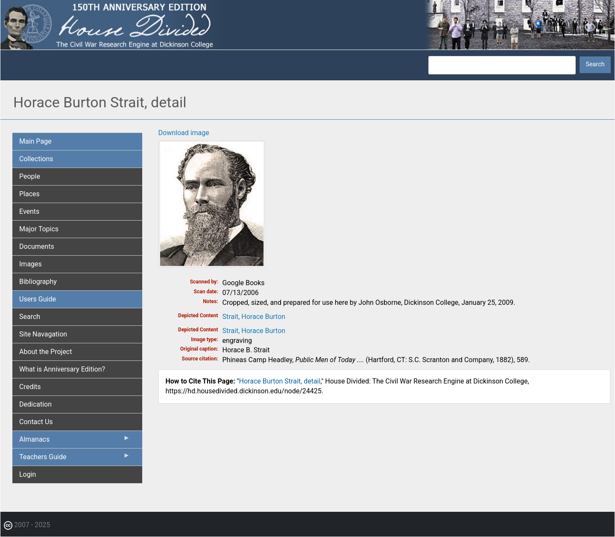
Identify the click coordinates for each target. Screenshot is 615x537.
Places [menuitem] (29, 194)
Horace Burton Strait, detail (280, 381)
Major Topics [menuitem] (39, 229)
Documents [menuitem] (36, 246)
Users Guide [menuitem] (37, 299)
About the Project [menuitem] (45, 352)
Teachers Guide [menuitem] (74, 459)
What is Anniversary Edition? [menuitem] (62, 369)
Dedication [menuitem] (35, 404)
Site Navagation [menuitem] (43, 334)
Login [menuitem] (27, 474)
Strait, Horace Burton (254, 317)
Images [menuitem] (30, 264)
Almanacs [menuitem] (74, 441)
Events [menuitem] (29, 211)
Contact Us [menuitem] (36, 422)
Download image (183, 133)
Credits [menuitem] (30, 387)
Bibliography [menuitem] (38, 281)
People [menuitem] (29, 176)
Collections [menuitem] (36, 159)
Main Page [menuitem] (35, 141)
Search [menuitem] (29, 317)
